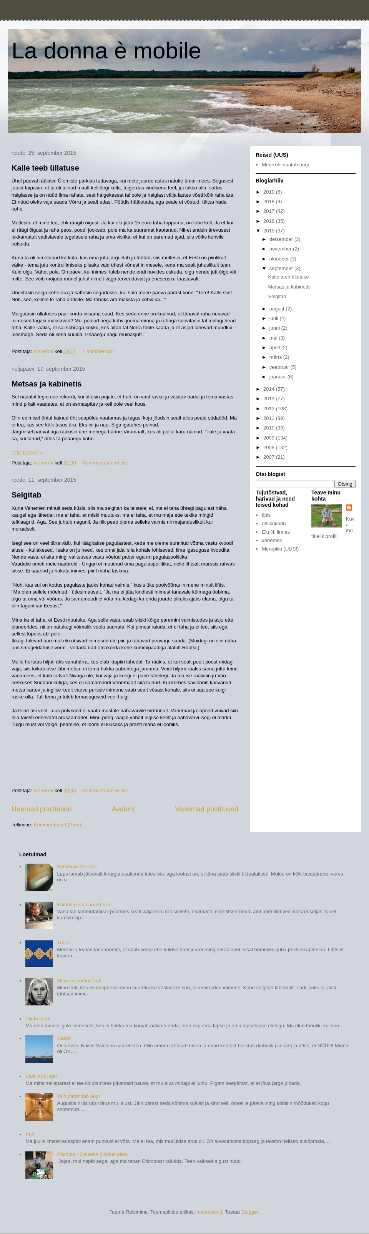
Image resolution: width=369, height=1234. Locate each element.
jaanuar (278, 377)
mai (274, 338)
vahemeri (272, 540)
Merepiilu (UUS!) (280, 549)
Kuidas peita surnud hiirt (83, 904)
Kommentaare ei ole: (106, 463)
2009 (269, 438)
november (281, 249)
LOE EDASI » (27, 453)
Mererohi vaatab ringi (285, 165)
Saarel (64, 1038)
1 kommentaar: (99, 351)
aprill (275, 347)
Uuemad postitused (42, 809)
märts (276, 357)
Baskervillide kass (76, 866)
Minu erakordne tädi (79, 981)
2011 (269, 418)
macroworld (209, 1212)
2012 (269, 408)
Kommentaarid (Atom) (58, 825)
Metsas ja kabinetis (46, 384)
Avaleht (123, 809)
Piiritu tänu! (37, 1019)
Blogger (249, 1212)
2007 (269, 457)
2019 (269, 192)
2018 (269, 201)
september (281, 268)
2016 (269, 221)
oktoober (279, 259)
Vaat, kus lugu (41, 1076)
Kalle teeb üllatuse (45, 168)
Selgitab (27, 495)
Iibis (266, 515)
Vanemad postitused (206, 809)
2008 (269, 447)
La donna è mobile (106, 50)
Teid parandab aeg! (78, 1096)
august (277, 309)
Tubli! (63, 942)
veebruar (280, 367)
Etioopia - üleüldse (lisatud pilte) (92, 1154)
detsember (281, 239)
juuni (275, 328)
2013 (269, 398)
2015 (269, 231)
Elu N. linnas (276, 532)
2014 (269, 389)
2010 (269, 428)
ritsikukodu (274, 523)
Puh (29, 1134)
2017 (269, 211)
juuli (274, 318)
